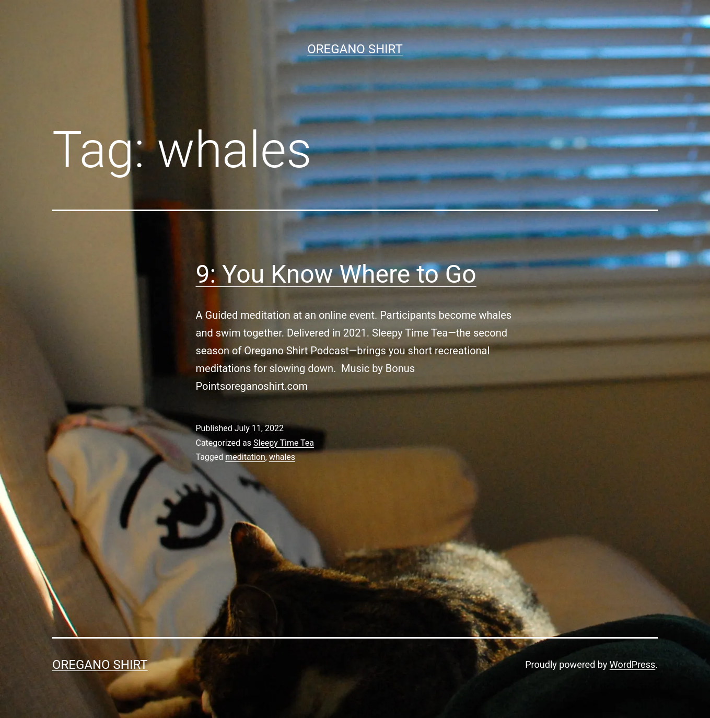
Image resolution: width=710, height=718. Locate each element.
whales (282, 457)
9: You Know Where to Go (336, 274)
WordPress (632, 664)
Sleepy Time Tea (283, 443)
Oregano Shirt (355, 49)
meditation (245, 457)
